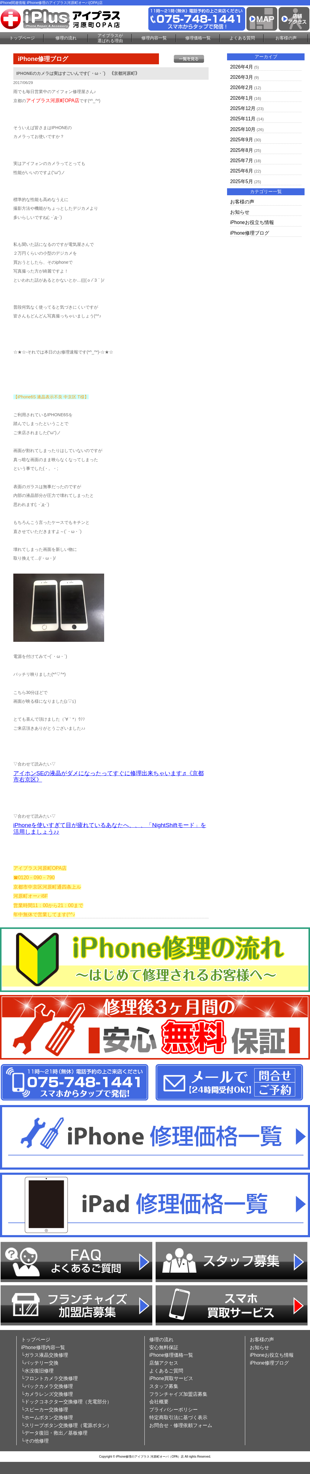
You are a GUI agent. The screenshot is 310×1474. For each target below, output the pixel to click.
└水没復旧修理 (37, 1370)
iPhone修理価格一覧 (171, 1355)
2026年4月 (241, 66)
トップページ (22, 37)
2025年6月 (241, 170)
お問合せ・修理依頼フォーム (180, 1425)
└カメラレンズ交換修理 (47, 1394)
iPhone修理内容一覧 (43, 1347)
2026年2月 (241, 87)
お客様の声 (286, 37)
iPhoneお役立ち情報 (252, 222)
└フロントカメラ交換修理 (49, 1378)
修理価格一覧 (198, 37)
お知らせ (239, 212)
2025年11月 (243, 118)
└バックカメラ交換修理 (47, 1386)
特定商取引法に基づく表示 (178, 1417)
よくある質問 (242, 37)
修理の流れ (66, 37)
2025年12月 (243, 108)
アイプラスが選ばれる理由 (110, 38)
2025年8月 (241, 150)
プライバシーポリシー (173, 1409)
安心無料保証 (163, 1347)
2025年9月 (241, 139)
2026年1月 (241, 98)
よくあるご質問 (166, 1370)
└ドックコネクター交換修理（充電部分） (66, 1401)
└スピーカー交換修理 (44, 1409)
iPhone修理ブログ (249, 233)
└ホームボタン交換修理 (47, 1417)
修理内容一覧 (154, 37)
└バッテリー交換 (39, 1362)
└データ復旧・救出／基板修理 (54, 1432)
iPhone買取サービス (171, 1378)
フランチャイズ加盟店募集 (178, 1394)
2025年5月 (241, 181)
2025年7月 (241, 160)
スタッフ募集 (163, 1386)
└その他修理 (35, 1440)
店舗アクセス (163, 1362)
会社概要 (159, 1401)
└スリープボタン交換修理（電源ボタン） (66, 1425)
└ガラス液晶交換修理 (44, 1355)
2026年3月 (241, 77)
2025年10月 (243, 129)
